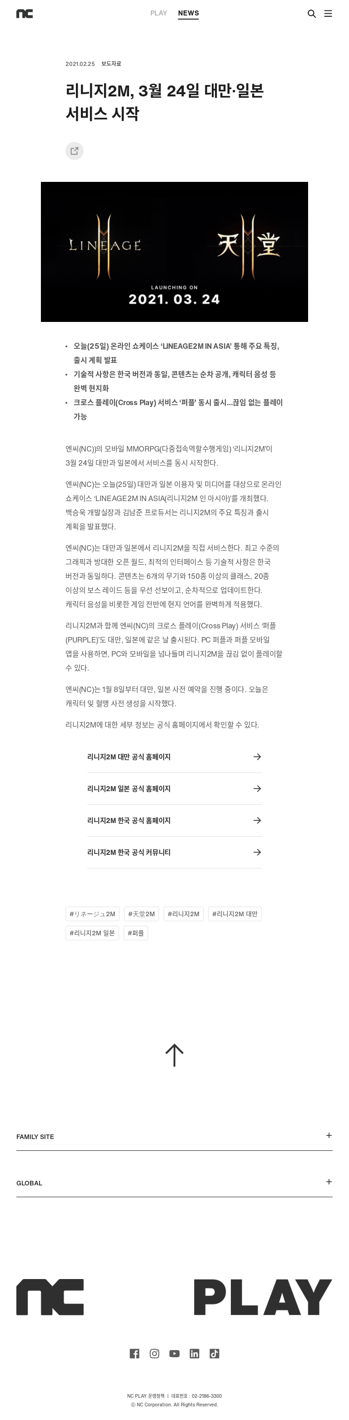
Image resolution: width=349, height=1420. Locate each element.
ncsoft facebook (134, 1353)
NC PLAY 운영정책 (146, 1396)
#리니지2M (183, 913)
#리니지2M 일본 (92, 933)
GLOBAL (174, 1183)
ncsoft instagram (154, 1353)
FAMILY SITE (174, 1136)
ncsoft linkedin (194, 1353)
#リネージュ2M (92, 913)
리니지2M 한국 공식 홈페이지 (174, 820)
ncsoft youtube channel (174, 1353)
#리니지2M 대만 (235, 913)
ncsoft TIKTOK (214, 1353)
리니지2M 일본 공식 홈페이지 (174, 788)
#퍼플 (136, 933)
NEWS (188, 14)
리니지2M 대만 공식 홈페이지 (174, 757)
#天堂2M (141, 913)
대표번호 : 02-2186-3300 (196, 1396)
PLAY (158, 13)
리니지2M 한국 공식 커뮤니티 (174, 852)
